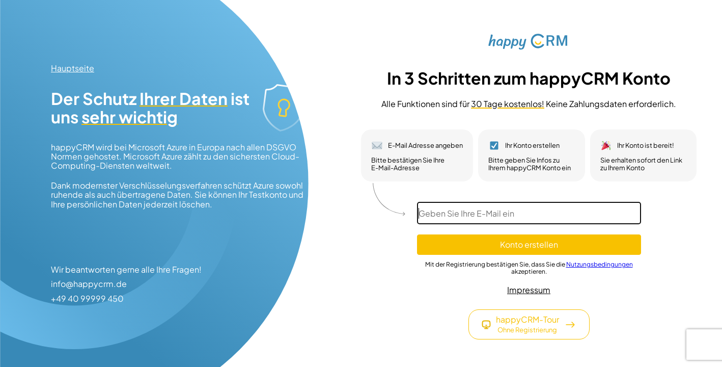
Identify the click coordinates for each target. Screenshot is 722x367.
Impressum (528, 290)
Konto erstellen (529, 244)
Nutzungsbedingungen (599, 264)
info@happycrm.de (89, 284)
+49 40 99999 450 (87, 298)
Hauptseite (72, 68)
